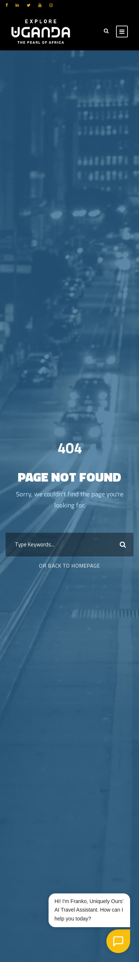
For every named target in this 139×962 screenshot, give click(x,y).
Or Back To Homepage (69, 565)
